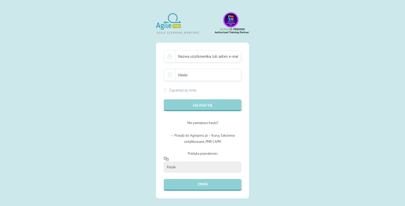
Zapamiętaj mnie (183, 90)
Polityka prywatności (202, 153)
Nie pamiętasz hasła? (202, 123)
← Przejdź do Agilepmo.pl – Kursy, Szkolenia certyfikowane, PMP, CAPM (202, 138)
